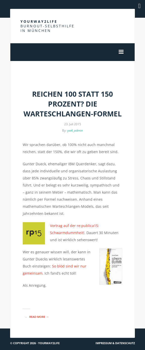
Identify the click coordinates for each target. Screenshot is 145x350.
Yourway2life (47, 26)
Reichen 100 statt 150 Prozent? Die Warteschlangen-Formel (72, 103)
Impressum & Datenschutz (115, 343)
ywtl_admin (75, 130)
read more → (39, 317)
